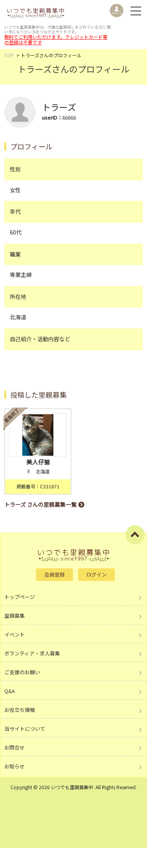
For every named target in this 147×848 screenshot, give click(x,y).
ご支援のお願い (22, 672)
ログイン (96, 574)
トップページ (19, 597)
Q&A (9, 691)
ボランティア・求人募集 (32, 653)
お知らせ (14, 766)
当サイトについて (24, 728)
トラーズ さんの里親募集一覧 (40, 504)
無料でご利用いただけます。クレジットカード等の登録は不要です (55, 39)
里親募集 (14, 615)
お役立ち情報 (19, 709)
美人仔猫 (38, 462)
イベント (14, 634)
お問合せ (14, 747)
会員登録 (54, 574)
